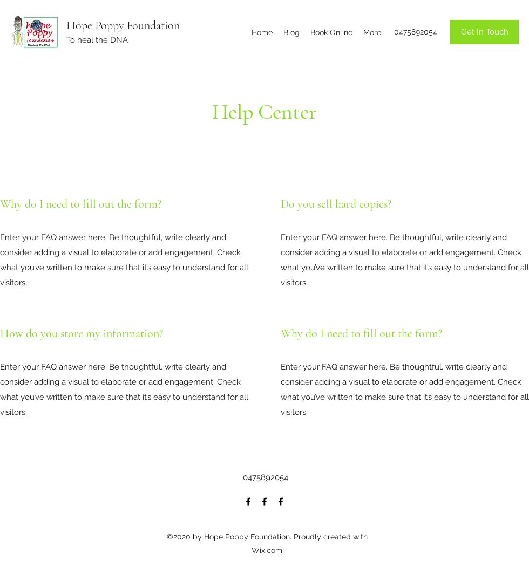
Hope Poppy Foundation (123, 25)
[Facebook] (248, 501)
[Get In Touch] (484, 32)
